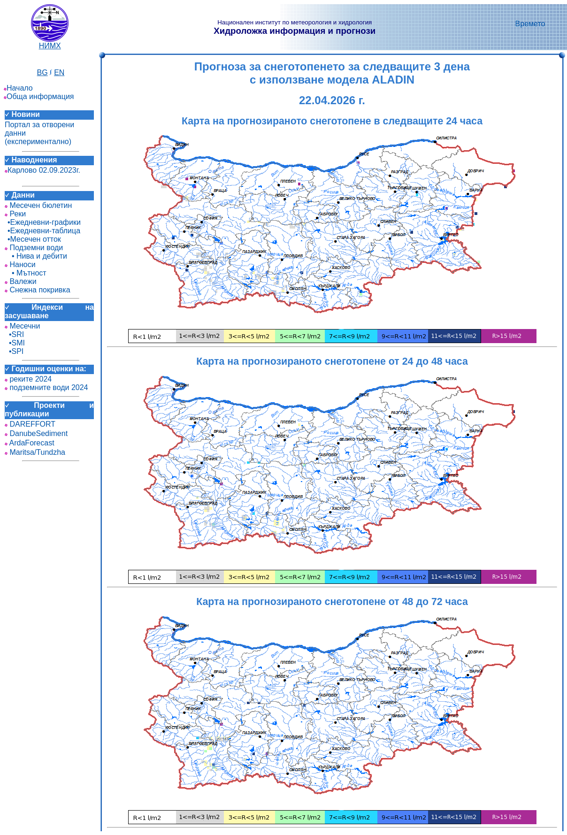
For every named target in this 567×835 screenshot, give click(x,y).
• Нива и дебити (36, 256)
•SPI (14, 351)
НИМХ (50, 42)
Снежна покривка (37, 290)
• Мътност (25, 273)
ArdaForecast (29, 443)
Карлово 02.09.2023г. (42, 170)
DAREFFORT (30, 424)
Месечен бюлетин (38, 205)
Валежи (21, 281)
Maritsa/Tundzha (35, 452)
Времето (530, 24)
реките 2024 (28, 379)
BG (42, 73)
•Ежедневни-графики (43, 222)
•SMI (15, 343)
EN (59, 73)
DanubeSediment (36, 433)
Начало (18, 88)
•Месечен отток (33, 239)
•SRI (14, 334)
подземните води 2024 (46, 387)
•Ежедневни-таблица (42, 231)
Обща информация (39, 96)
